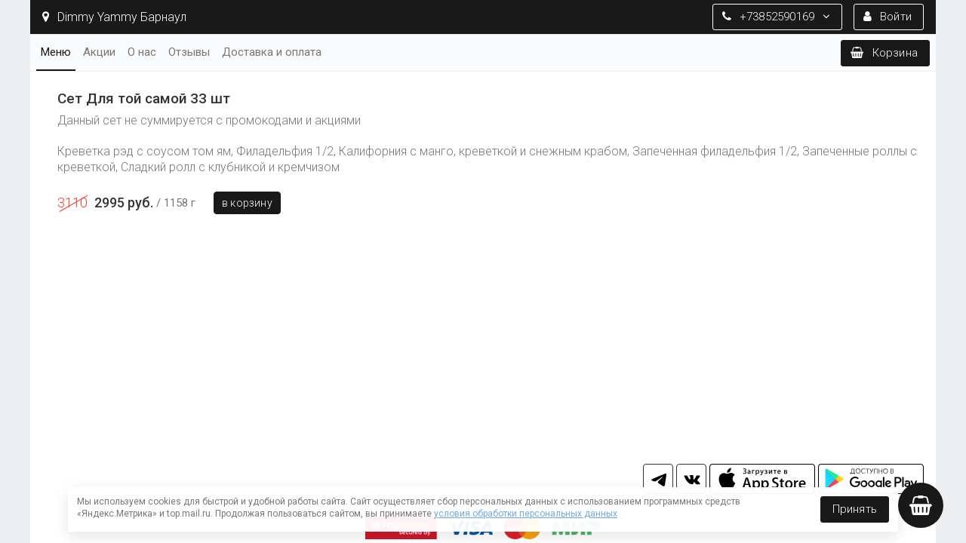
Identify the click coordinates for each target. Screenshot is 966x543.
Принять (854, 509)
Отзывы (189, 52)
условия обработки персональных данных (525, 513)
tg (658, 479)
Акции (99, 52)
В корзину (247, 203)
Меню (56, 52)
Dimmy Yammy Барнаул (114, 17)
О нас (142, 52)
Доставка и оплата (271, 52)
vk (691, 479)
